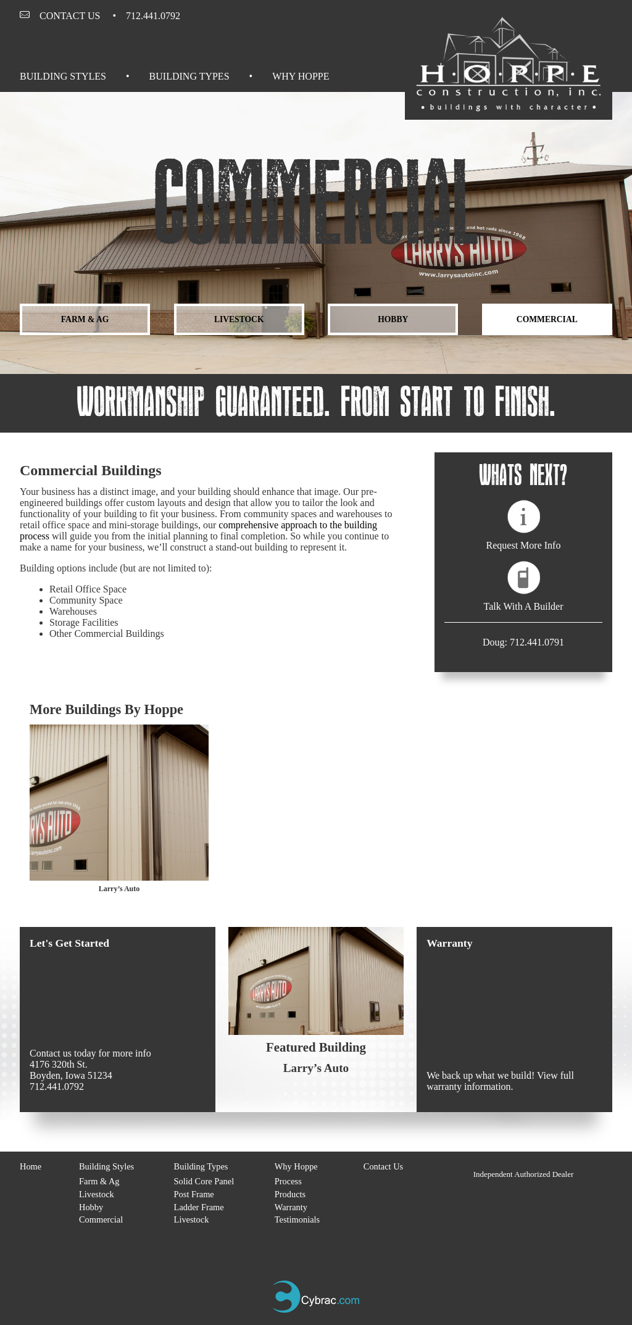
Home (30, 1166)
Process (288, 1181)
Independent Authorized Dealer (523, 1174)
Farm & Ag (85, 319)
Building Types (189, 76)
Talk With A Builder (523, 606)
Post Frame (194, 1194)
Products (290, 1194)
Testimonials (297, 1219)
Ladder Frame (199, 1207)
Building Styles (63, 76)
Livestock (239, 319)
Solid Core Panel (204, 1181)
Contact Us (70, 15)
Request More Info (523, 545)
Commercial (547, 319)
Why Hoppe (300, 76)
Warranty (291, 1207)
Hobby (393, 319)
